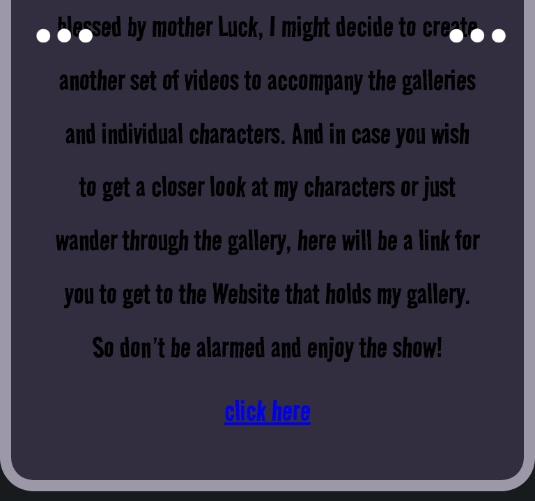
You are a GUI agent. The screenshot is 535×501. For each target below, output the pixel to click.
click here (267, 410)
